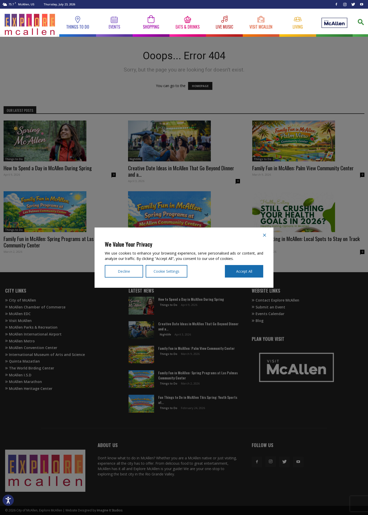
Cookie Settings (166, 271)
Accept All (244, 271)
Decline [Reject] (124, 271)
